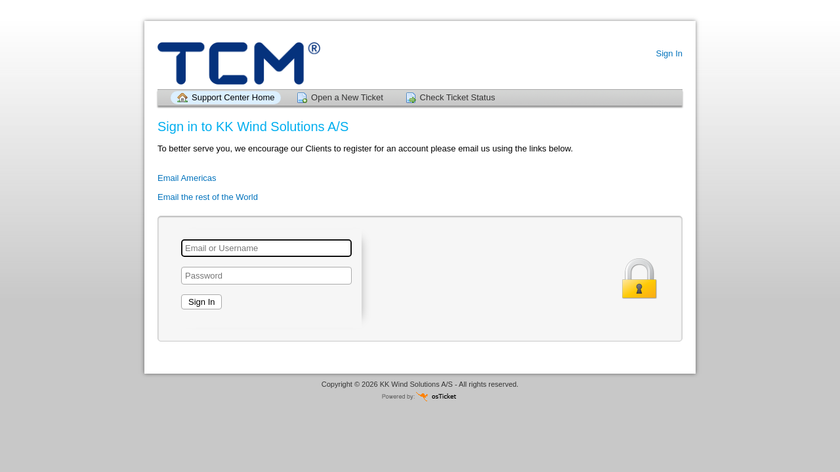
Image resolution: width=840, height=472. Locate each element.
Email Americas (187, 178)
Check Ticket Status (457, 97)
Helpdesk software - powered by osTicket (420, 396)
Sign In (669, 53)
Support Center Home (233, 97)
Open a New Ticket (347, 97)
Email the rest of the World (208, 197)
